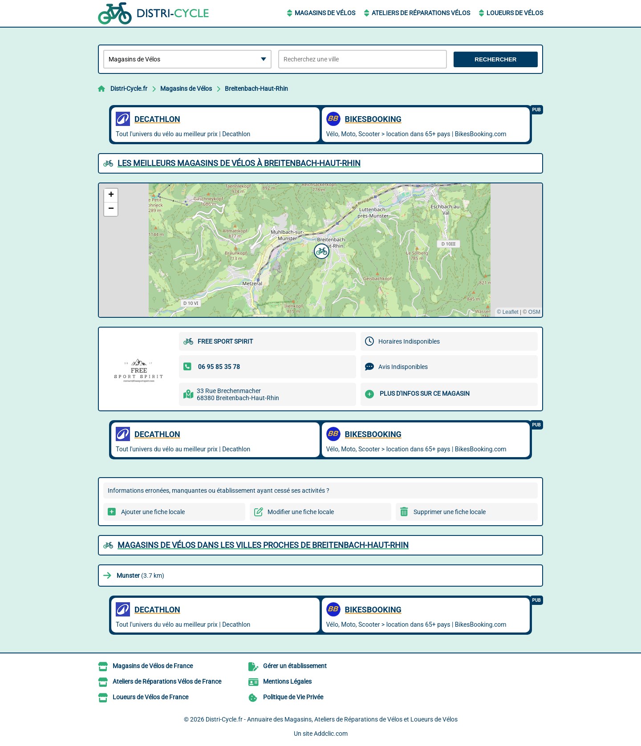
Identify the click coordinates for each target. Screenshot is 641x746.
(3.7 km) (140, 575)
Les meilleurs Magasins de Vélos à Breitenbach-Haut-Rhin (239, 163)
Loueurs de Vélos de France (150, 697)
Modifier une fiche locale (301, 511)
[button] (320, 250)
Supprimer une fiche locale (450, 511)
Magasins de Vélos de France (153, 665)
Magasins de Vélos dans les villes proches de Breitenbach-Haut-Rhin (263, 545)
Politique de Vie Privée (293, 697)
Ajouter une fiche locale (153, 511)
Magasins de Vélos (325, 12)
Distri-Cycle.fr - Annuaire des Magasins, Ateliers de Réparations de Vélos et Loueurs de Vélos (332, 719)
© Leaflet (507, 312)
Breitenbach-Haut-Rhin (256, 88)
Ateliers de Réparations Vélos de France (167, 681)
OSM (534, 312)
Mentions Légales (287, 681)
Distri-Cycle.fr (128, 88)
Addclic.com (331, 733)
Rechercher (495, 59)
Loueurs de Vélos (515, 12)
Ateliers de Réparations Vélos (421, 12)
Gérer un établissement (295, 665)
